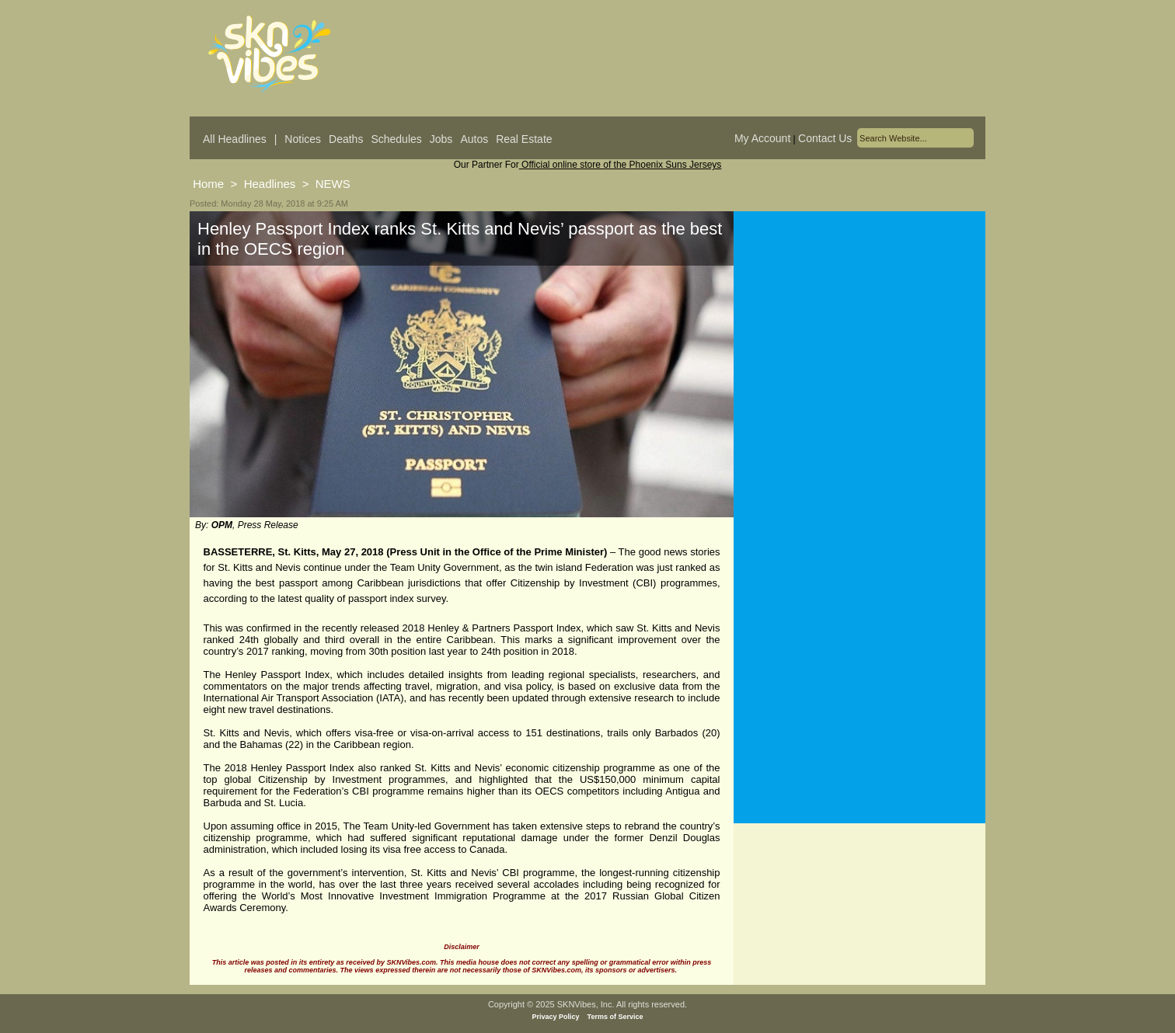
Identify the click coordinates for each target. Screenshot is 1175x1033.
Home (208, 183)
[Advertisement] (859, 364)
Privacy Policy (556, 1017)
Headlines (270, 183)
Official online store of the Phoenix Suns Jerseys (620, 164)
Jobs (441, 139)
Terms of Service (615, 1017)
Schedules (396, 139)
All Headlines (235, 139)
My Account (762, 138)
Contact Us (825, 138)
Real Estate (524, 139)
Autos (474, 139)
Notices (302, 139)
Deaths (346, 139)
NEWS (333, 183)
